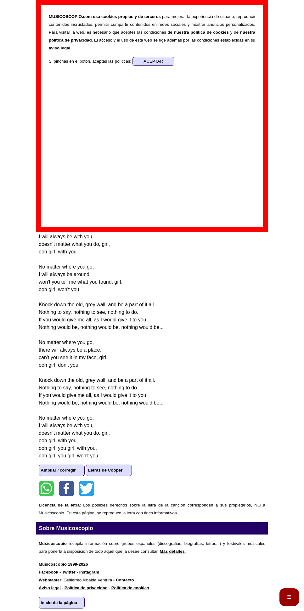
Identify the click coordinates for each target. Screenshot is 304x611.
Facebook (66, 488)
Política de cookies (130, 588)
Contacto (125, 580)
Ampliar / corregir (58, 470)
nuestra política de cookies (201, 32)
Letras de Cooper (105, 470)
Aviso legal (50, 588)
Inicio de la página (59, 602)
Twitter (86, 488)
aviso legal (59, 48)
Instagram (89, 572)
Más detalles (172, 551)
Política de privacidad (86, 588)
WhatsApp (46, 488)
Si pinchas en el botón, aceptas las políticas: (90, 61)
